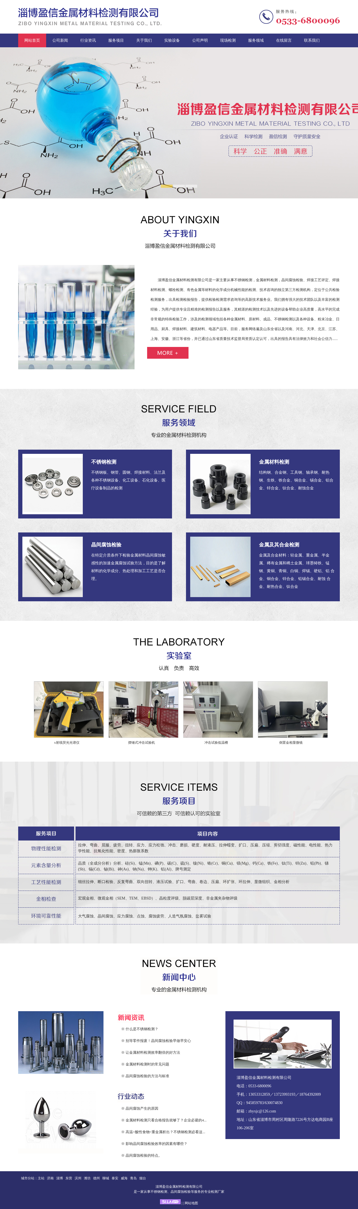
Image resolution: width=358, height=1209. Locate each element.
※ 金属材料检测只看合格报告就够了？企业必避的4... (164, 1120)
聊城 (105, 1178)
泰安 (115, 1178)
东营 (68, 1178)
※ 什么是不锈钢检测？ (139, 1029)
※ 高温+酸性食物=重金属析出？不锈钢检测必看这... (163, 1132)
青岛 (133, 1178)
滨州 (78, 1178)
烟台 (142, 1178)
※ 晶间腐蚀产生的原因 (139, 1108)
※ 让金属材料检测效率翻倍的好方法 (150, 1052)
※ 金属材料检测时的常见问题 (145, 1064)
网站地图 (191, 1203)
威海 (124, 1178)
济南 (50, 1178)
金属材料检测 (274, 462)
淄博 (59, 1178)
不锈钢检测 (103, 462)
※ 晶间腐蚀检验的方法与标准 (145, 1076)
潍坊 (87, 1178)
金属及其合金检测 (279, 545)
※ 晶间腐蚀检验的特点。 (141, 1155)
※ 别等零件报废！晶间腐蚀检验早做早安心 (156, 1041)
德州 (96, 1178)
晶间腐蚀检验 (106, 545)
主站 (41, 1178)
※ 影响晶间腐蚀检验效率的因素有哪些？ (154, 1144)
